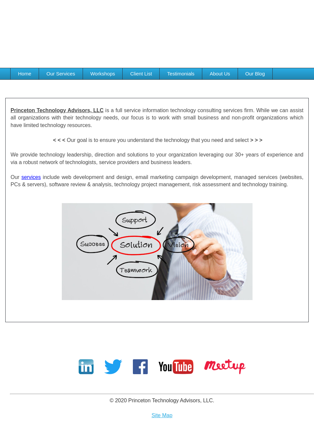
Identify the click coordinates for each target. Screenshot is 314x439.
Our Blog (255, 73)
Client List (141, 73)
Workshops (102, 73)
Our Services (61, 73)
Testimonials (181, 73)
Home (24, 73)
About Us (220, 73)
